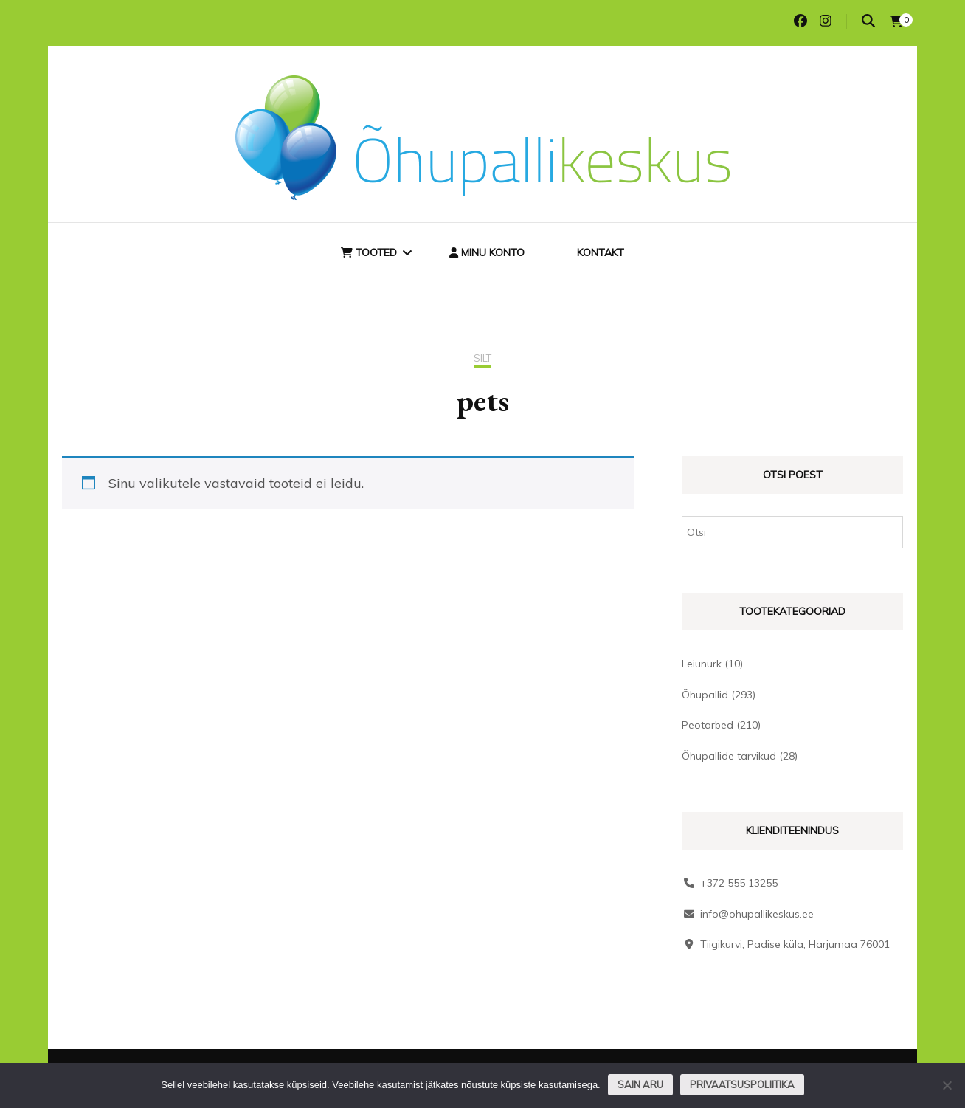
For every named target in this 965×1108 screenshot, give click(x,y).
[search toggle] (868, 21)
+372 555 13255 (739, 883)
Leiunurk (702, 663)
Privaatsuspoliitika (742, 1084)
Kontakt (600, 252)
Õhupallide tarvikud (729, 756)
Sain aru (640, 1084)
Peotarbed (707, 725)
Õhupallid (705, 694)
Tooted (369, 252)
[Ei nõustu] (946, 1085)
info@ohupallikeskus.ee (757, 914)
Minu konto (487, 252)
